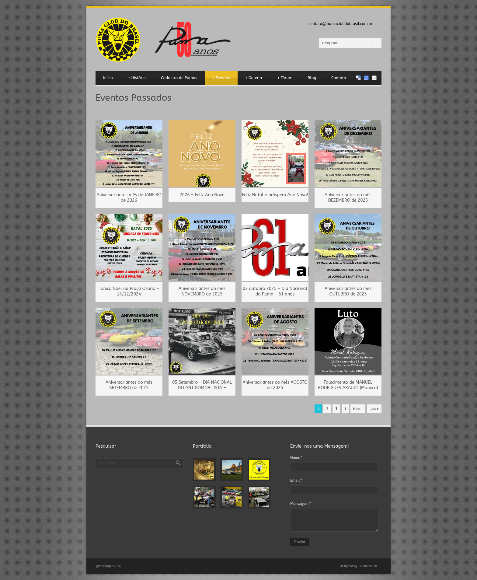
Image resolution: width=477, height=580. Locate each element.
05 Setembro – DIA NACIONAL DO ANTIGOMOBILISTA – (202, 385)
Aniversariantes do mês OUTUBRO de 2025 (348, 291)
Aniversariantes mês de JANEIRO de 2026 (129, 197)
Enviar (299, 542)
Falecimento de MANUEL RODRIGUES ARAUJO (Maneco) (348, 385)
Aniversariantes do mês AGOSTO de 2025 (274, 385)
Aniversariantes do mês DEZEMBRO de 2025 (348, 197)
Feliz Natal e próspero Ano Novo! (275, 194)
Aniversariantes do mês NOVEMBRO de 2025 (202, 291)
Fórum (284, 78)
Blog (312, 77)
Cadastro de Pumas (179, 77)
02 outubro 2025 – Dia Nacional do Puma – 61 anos (275, 291)
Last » (374, 408)
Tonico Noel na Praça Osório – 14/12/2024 (129, 291)
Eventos (221, 78)
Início (108, 77)
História (137, 78)
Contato (338, 77)
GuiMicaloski (369, 566)
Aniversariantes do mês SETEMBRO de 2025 (129, 385)
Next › (358, 408)
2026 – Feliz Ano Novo (202, 194)
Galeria (253, 78)
